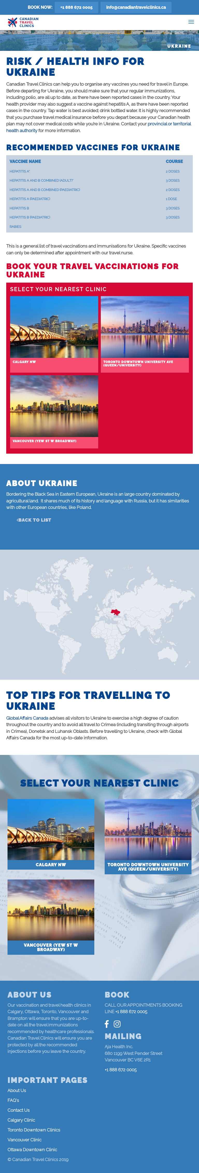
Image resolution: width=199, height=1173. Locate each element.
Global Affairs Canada (27, 718)
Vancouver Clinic (24, 1139)
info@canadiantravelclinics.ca (136, 7)
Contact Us (19, 1110)
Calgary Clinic (21, 1120)
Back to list (34, 520)
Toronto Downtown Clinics (34, 1130)
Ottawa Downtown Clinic (32, 1149)
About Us (17, 1090)
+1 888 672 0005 (76, 7)
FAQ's (13, 1100)
